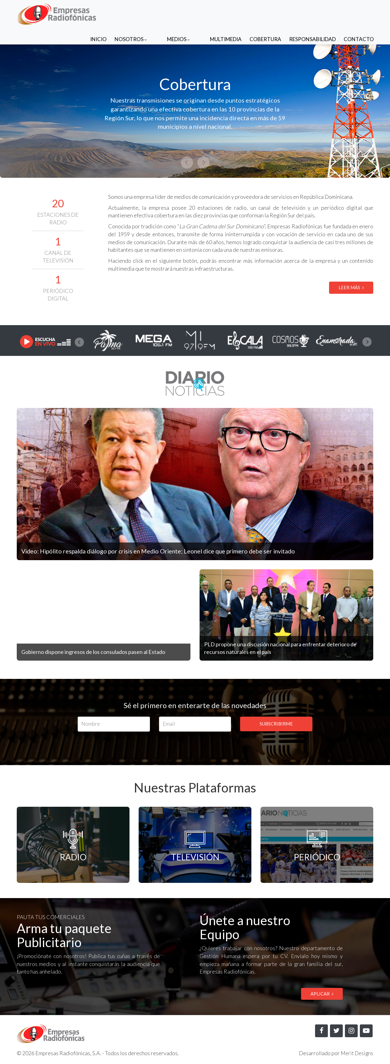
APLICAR (321, 994)
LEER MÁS (351, 287)
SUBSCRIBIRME (276, 723)
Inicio (123, 13)
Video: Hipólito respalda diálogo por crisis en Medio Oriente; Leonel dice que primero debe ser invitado (173, 551)
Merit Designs (356, 1053)
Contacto (359, 13)
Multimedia (226, 13)
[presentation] (79, 342)
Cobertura (265, 13)
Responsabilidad (312, 13)
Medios (190, 13)
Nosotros (155, 13)
